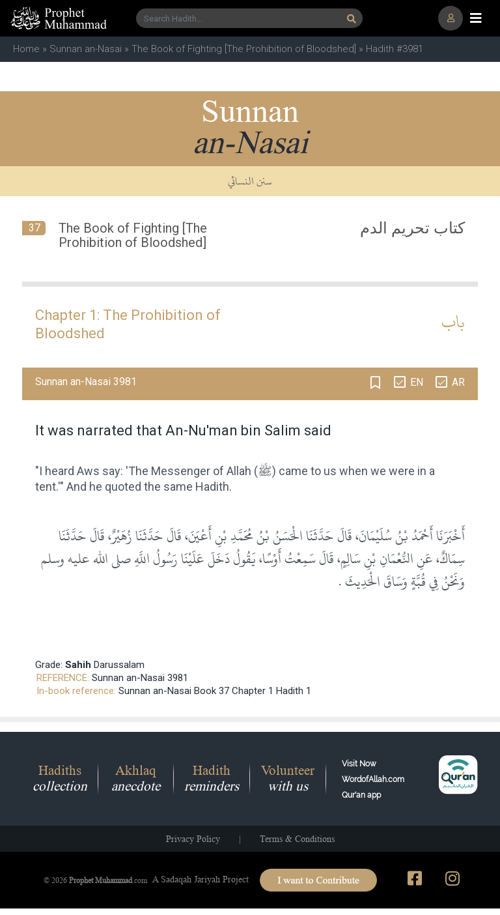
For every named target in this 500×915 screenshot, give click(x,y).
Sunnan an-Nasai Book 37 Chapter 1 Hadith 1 (214, 691)
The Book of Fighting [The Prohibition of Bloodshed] (244, 49)
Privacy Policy (193, 839)
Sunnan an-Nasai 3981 (140, 678)
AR (458, 382)
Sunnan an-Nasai (85, 49)
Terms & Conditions (297, 839)
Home (26, 49)
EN (416, 382)
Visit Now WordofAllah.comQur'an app (373, 779)
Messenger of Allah (201, 471)
